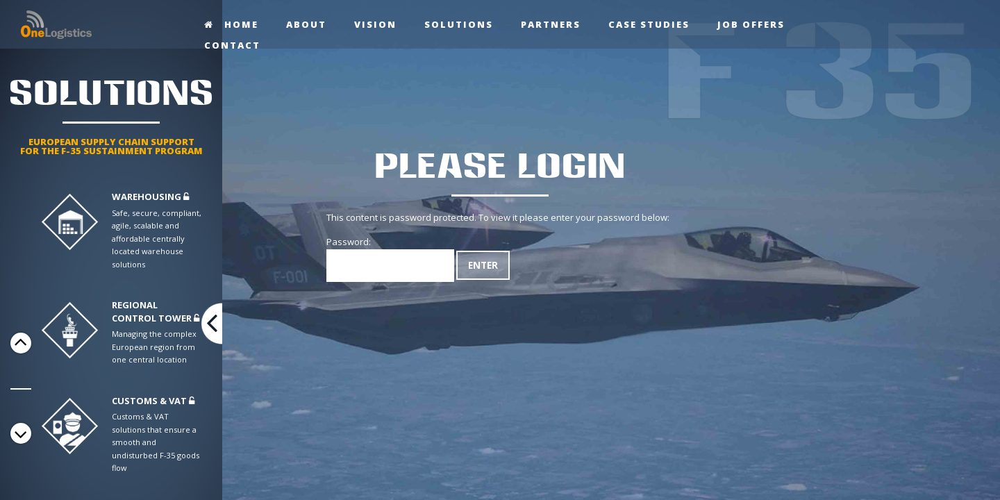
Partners (551, 24)
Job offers (751, 24)
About (306, 24)
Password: (390, 258)
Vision (375, 24)
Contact (232, 45)
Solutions (458, 24)
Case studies (649, 24)
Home (231, 24)
